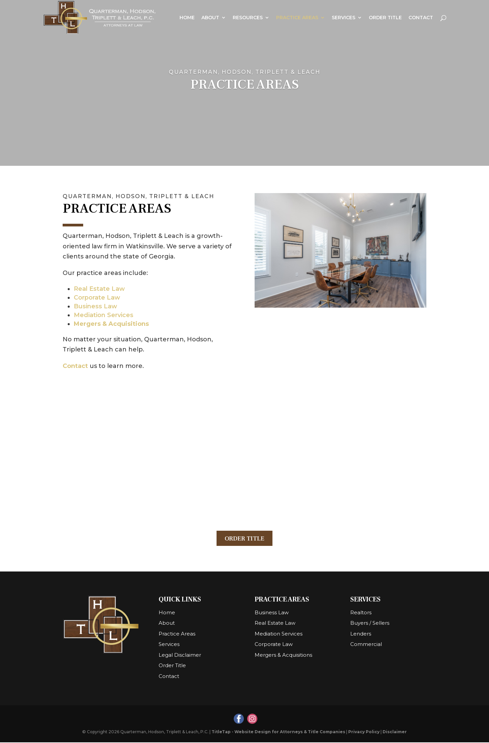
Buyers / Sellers (369, 623)
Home (187, 18)
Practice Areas (297, 18)
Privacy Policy (364, 732)
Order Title (385, 18)
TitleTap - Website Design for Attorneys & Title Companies (278, 732)
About (210, 18)
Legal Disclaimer (180, 655)
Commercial (366, 645)
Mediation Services (103, 315)
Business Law (95, 306)
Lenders (360, 634)
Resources (248, 18)
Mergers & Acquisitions (111, 324)
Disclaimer (395, 732)
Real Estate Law (99, 288)
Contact (421, 18)
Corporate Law (97, 297)
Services (343, 18)
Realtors (360, 613)
